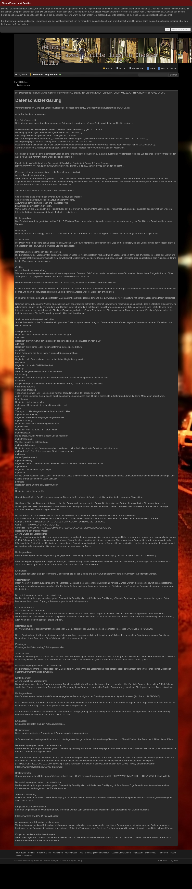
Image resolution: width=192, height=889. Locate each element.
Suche (122, 68)
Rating (173, 853)
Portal (109, 68)
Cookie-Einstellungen (121, 853)
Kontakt (31, 853)
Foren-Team (20, 853)
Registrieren (51, 74)
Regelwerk (163, 853)
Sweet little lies (21, 82)
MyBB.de (38, 861)
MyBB (56, 861)
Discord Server (169, 68)
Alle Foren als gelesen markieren (94, 853)
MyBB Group (76, 861)
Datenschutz (151, 853)
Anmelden (37, 74)
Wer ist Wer (138, 68)
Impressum (40, 114)
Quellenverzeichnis (23, 855)
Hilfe (152, 68)
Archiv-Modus (71, 853)
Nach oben (58, 853)
